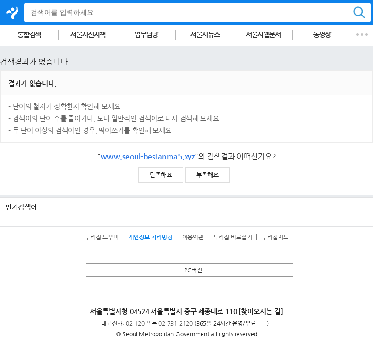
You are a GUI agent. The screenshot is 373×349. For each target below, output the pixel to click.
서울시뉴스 (205, 35)
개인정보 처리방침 (150, 237)
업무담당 (146, 35)
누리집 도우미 (102, 237)
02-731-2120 (175, 323)
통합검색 (29, 35)
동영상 (322, 35)
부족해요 (207, 174)
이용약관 (192, 237)
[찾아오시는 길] (260, 311)
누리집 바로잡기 (232, 237)
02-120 (135, 323)
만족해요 (161, 174)
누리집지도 (275, 237)
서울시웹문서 (263, 35)
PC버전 (193, 270)
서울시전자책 (87, 35)
